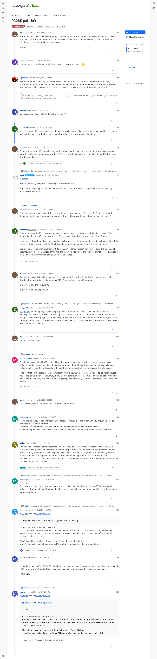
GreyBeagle (24, 61)
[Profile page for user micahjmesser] (15, 360)
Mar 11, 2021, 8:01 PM (45, 61)
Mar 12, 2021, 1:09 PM (43, 400)
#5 (118, 127)
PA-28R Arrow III (18, 26)
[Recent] (3, 8)
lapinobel (23, 33)
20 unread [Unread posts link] (132, 67)
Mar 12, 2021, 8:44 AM (43, 147)
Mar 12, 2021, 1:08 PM (47, 358)
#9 (118, 230)
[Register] (154, 8)
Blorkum (23, 110)
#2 (118, 61)
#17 (117, 479)
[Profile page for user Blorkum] (15, 112)
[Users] (3, 22)
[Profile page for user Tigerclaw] (15, 79)
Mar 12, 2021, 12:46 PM (44, 337)
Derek (22, 175)
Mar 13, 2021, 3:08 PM (41, 557)
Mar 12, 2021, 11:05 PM (42, 510)
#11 (117, 308)
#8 (118, 209)
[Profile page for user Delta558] (15, 231)
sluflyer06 (24, 127)
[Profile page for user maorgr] (15, 559)
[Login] (154, 3)
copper (22, 510)
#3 (118, 78)
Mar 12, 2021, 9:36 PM (45, 479)
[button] (3, 656)
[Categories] (3, 3)
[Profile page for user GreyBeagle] (15, 62)
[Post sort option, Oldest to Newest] (135, 37)
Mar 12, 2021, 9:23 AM (50, 175)
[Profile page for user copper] (15, 512)
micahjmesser (25, 358)
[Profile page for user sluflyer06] (15, 129)
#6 (118, 147)
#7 (118, 175)
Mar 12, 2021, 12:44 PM (45, 308)
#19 (117, 557)
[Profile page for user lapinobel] (15, 34)
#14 (117, 400)
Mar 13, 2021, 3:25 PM (41, 592)
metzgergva (24, 417)
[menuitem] (154, 3)
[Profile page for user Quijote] (15, 445)
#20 (117, 592)
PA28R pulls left (42, 513)
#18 (117, 510)
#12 (117, 337)
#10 (117, 273)
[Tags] (3, 13)
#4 (118, 110)
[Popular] (3, 18)
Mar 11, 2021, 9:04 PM (44, 127)
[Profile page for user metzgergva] (15, 419)
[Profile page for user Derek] (15, 177)
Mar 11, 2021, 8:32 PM (42, 110)
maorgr (22, 557)
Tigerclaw (24, 78)
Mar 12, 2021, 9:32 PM (41, 443)
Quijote (22, 443)
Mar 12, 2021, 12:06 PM (44, 209)
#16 (117, 443)
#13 (117, 358)
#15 (117, 417)
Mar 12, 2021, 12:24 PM (44, 273)
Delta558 (23, 230)
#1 (118, 33)
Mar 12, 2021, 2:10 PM (45, 417)
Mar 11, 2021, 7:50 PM (43, 33)
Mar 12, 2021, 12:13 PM (53, 230)
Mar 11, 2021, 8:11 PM (44, 78)
